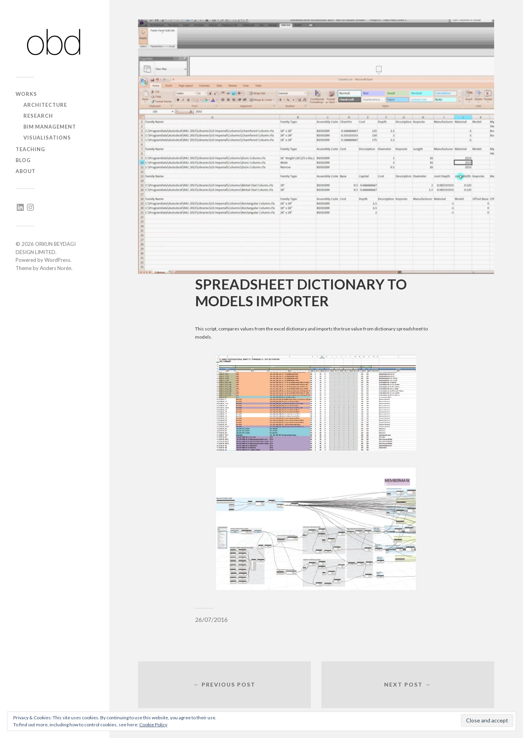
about (25, 171)
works (26, 94)
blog (23, 160)
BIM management (49, 127)
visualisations (47, 137)
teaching (30, 149)
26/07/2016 (211, 619)
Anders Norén (55, 268)
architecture (45, 105)
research (38, 116)
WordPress (57, 260)
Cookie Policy (153, 724)
